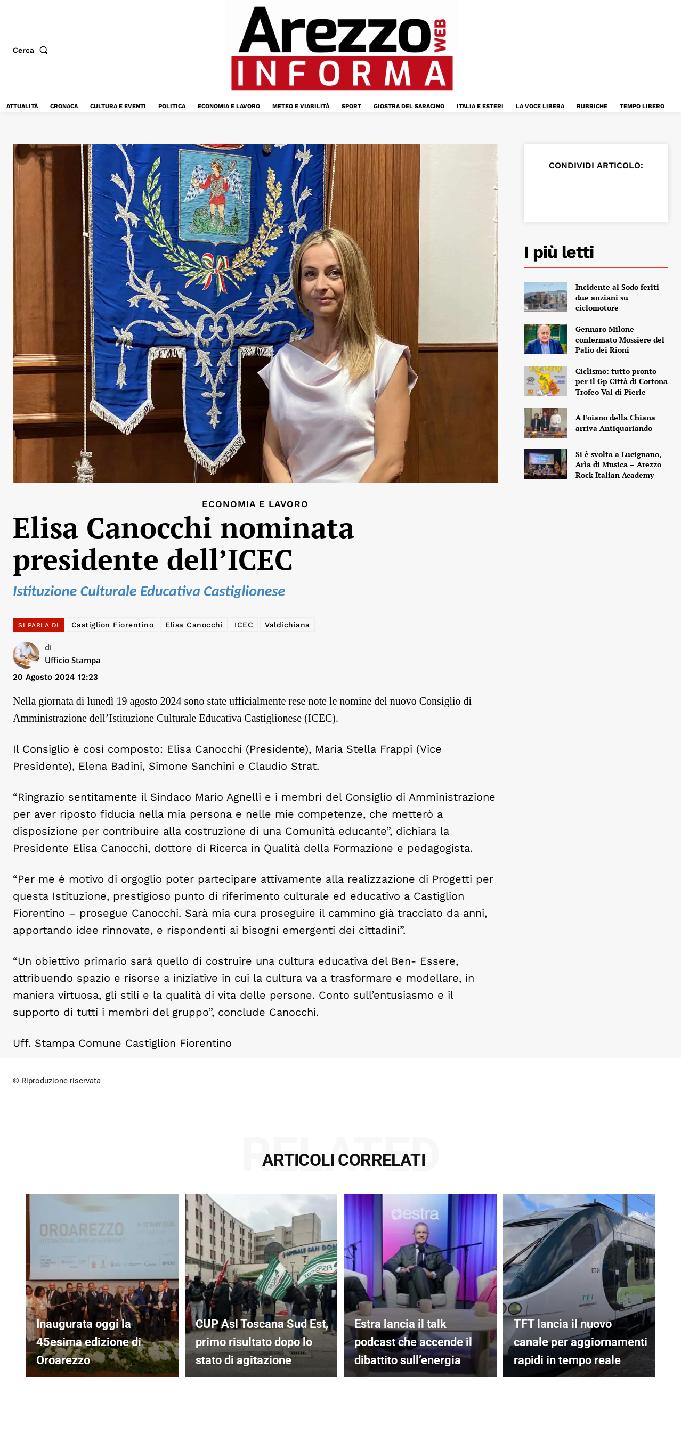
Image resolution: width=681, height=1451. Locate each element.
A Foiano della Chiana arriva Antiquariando (615, 422)
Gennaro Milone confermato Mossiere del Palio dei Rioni (619, 339)
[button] (32, 50)
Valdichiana (287, 625)
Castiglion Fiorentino (112, 625)
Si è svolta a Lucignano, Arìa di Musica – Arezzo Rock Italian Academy (618, 464)
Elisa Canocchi (194, 625)
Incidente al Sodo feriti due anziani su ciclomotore (617, 297)
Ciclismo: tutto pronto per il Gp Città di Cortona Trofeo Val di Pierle (621, 381)
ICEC (243, 625)
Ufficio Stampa (73, 660)
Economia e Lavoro (255, 504)
